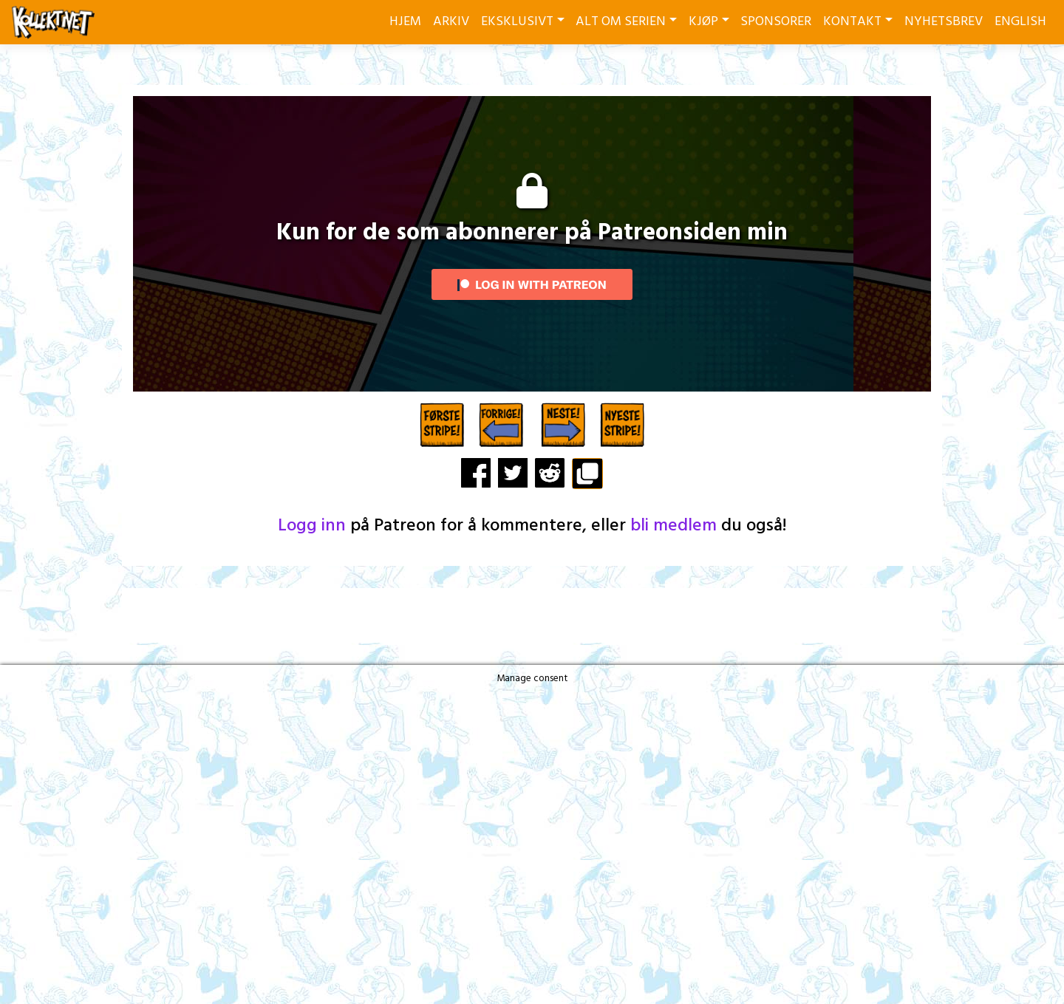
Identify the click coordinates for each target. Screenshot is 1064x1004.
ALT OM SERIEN (621, 22)
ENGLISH (1020, 22)
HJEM (405, 22)
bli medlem (673, 526)
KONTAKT (852, 22)
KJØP (703, 22)
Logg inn (312, 526)
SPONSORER (775, 22)
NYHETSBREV (943, 22)
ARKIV (451, 22)
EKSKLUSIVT (517, 22)
